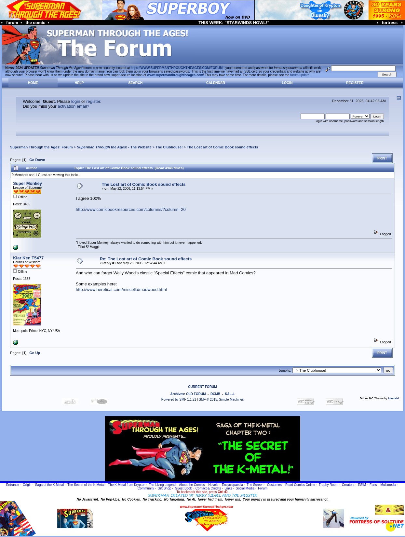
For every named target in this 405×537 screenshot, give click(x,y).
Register (354, 83)
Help (79, 83)
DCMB (215, 394)
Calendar (215, 83)
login (75, 101)
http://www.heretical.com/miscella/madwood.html (121, 289)
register (93, 101)
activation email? (73, 106)
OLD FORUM (196, 394)
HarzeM (393, 398)
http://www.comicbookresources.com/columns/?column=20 (131, 209)
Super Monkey (27, 183)
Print (382, 158)
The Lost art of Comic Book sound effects (222, 147)
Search (135, 83)
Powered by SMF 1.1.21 (178, 399)
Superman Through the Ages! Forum (41, 147)
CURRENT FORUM (202, 387)
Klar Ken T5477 (28, 257)
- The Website (114, 147)
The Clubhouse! (168, 147)
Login (287, 83)
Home (33, 83)
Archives (177, 394)
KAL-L (230, 394)
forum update (299, 75)
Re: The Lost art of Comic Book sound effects (146, 258)
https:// (177, 68)
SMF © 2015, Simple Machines (221, 399)
